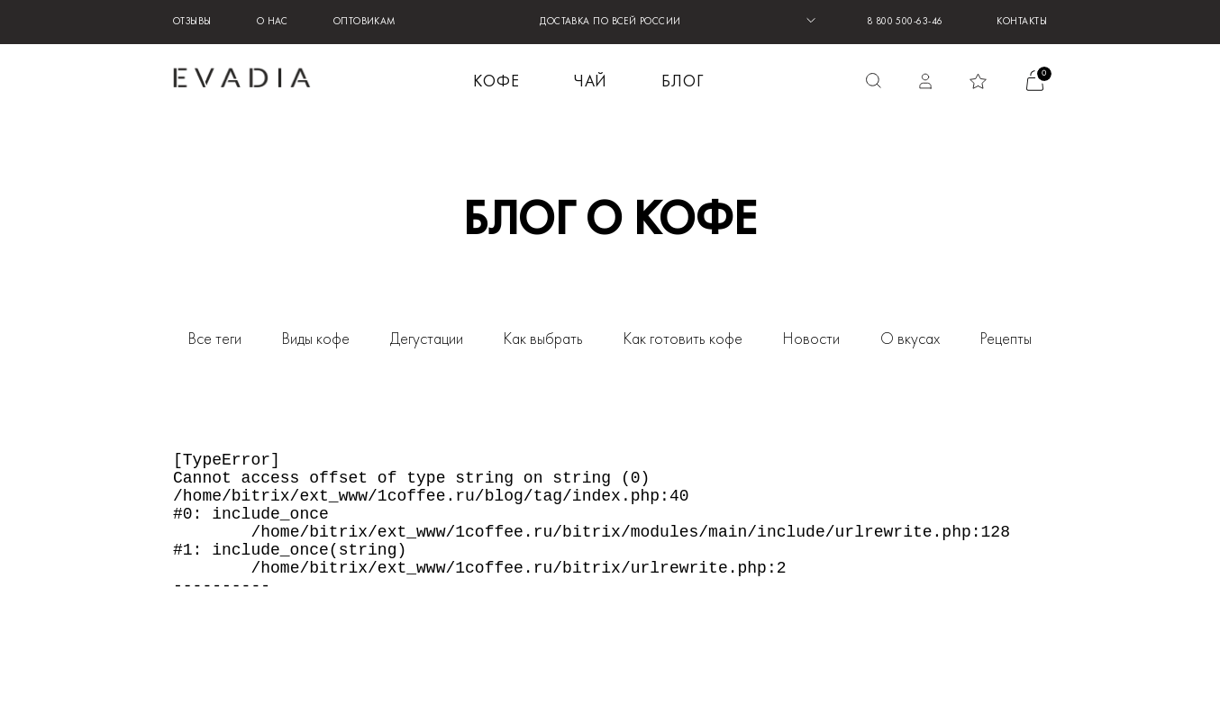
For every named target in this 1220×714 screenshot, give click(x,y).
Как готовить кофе (683, 340)
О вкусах (910, 340)
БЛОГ (682, 82)
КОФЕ (496, 82)
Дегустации (426, 340)
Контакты (1022, 22)
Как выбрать (543, 340)
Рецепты (1006, 340)
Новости (811, 340)
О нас (272, 22)
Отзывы (192, 22)
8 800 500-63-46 (905, 22)
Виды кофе (316, 340)
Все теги (214, 340)
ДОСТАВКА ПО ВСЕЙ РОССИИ (610, 22)
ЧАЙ (591, 82)
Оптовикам (364, 22)
